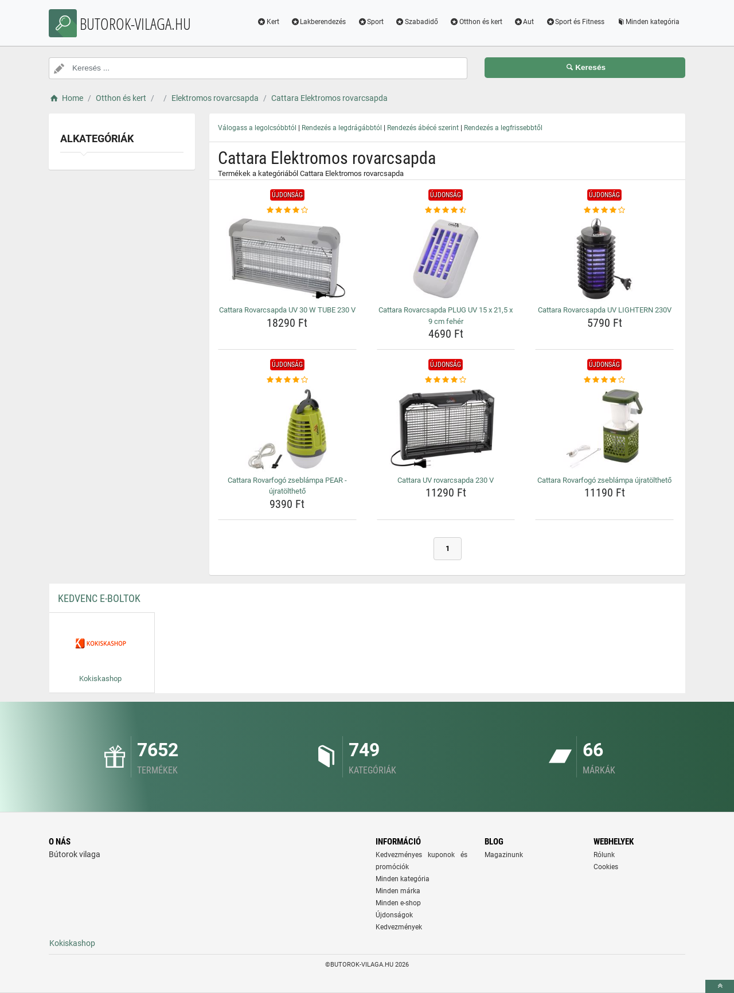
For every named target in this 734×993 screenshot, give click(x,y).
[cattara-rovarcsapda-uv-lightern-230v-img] (604, 259)
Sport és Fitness (574, 22)
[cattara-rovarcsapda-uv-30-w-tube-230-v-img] (287, 259)
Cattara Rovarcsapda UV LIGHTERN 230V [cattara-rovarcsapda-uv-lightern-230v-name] (604, 310)
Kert (268, 22)
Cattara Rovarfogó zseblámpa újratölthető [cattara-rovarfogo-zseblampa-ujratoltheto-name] (604, 480)
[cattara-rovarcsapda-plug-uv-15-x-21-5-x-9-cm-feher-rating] (446, 210)
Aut (524, 22)
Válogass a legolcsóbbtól (257, 128)
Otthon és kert (476, 22)
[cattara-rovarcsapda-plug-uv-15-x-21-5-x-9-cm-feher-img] (446, 259)
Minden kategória (648, 22)
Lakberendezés (318, 22)
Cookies (606, 867)
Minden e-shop (398, 903)
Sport (370, 22)
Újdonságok (394, 915)
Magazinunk (504, 855)
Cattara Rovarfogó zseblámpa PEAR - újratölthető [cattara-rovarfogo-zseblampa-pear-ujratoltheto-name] (287, 486)
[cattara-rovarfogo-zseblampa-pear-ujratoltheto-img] (287, 429)
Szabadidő (416, 22)
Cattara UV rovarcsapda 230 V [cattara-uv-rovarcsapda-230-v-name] (445, 480)
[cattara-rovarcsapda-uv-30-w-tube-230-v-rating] (287, 210)
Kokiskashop (72, 943)
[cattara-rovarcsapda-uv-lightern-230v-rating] (604, 210)
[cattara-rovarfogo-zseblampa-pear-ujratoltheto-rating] (287, 380)
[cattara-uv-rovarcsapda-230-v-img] (446, 429)
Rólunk (604, 855)
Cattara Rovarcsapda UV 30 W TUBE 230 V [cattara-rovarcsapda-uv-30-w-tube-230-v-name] (287, 310)
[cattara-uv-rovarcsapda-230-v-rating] (446, 380)
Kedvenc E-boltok (99, 598)
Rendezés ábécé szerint (423, 128)
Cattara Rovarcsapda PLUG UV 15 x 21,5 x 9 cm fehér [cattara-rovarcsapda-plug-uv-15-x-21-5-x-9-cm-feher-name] (445, 316)
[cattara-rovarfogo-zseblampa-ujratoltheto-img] (604, 429)
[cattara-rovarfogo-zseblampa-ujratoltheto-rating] (604, 380)
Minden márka (398, 891)
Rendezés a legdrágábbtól (342, 128)
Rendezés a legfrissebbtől (503, 128)
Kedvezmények (399, 927)
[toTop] (719, 986)
